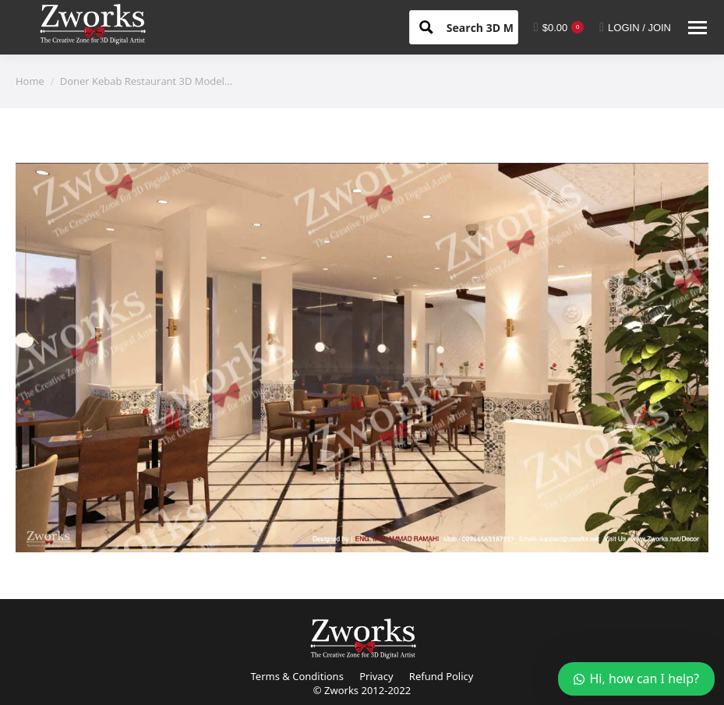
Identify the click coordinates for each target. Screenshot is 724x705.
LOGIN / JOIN (635, 27)
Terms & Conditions (297, 676)
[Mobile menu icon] (697, 27)
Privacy (376, 676)
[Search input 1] (493, 26)
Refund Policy (441, 676)
